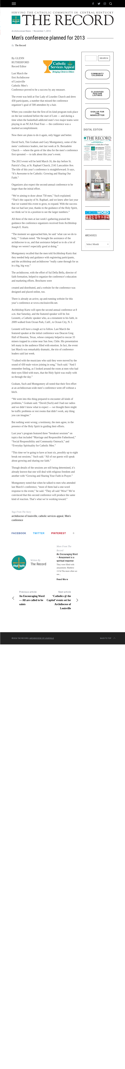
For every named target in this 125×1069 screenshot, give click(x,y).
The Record (20, 45)
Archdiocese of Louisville (42, 638)
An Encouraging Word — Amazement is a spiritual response (67, 557)
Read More (62, 579)
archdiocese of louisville (24, 516)
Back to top (108, 638)
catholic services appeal (50, 516)
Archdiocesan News (21, 31)
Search (104, 58)
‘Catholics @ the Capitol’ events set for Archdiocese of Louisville (62, 600)
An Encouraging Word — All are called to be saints (28, 598)
